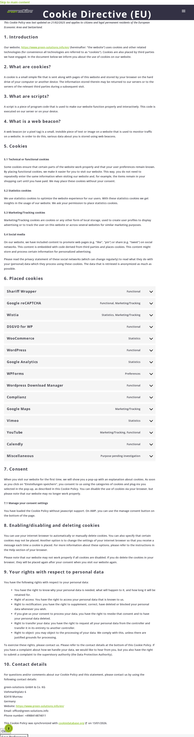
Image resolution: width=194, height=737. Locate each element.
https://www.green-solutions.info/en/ (45, 47)
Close (5, 731)
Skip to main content (15, 2)
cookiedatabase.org (71, 723)
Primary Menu (183, 11)
